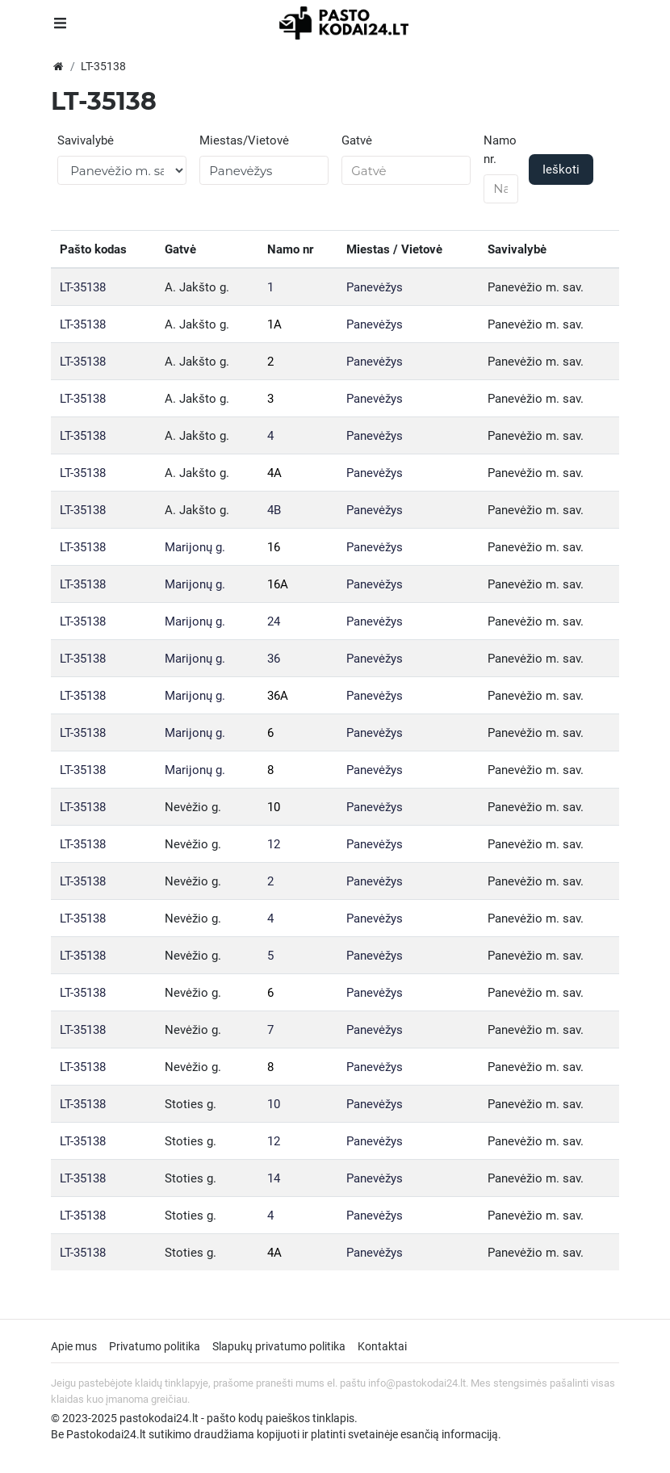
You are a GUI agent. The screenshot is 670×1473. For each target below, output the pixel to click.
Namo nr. (500, 149)
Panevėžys (374, 287)
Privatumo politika (154, 1346)
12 (273, 844)
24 (273, 621)
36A (277, 695)
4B (274, 510)
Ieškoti (561, 169)
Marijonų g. (195, 547)
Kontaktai (382, 1346)
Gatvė (356, 140)
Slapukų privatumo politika (278, 1346)
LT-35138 (83, 287)
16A (277, 584)
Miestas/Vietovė (244, 140)
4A (274, 473)
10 (273, 807)
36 (273, 658)
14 (273, 1178)
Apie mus (74, 1346)
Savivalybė (85, 140)
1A (274, 324)
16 (273, 547)
